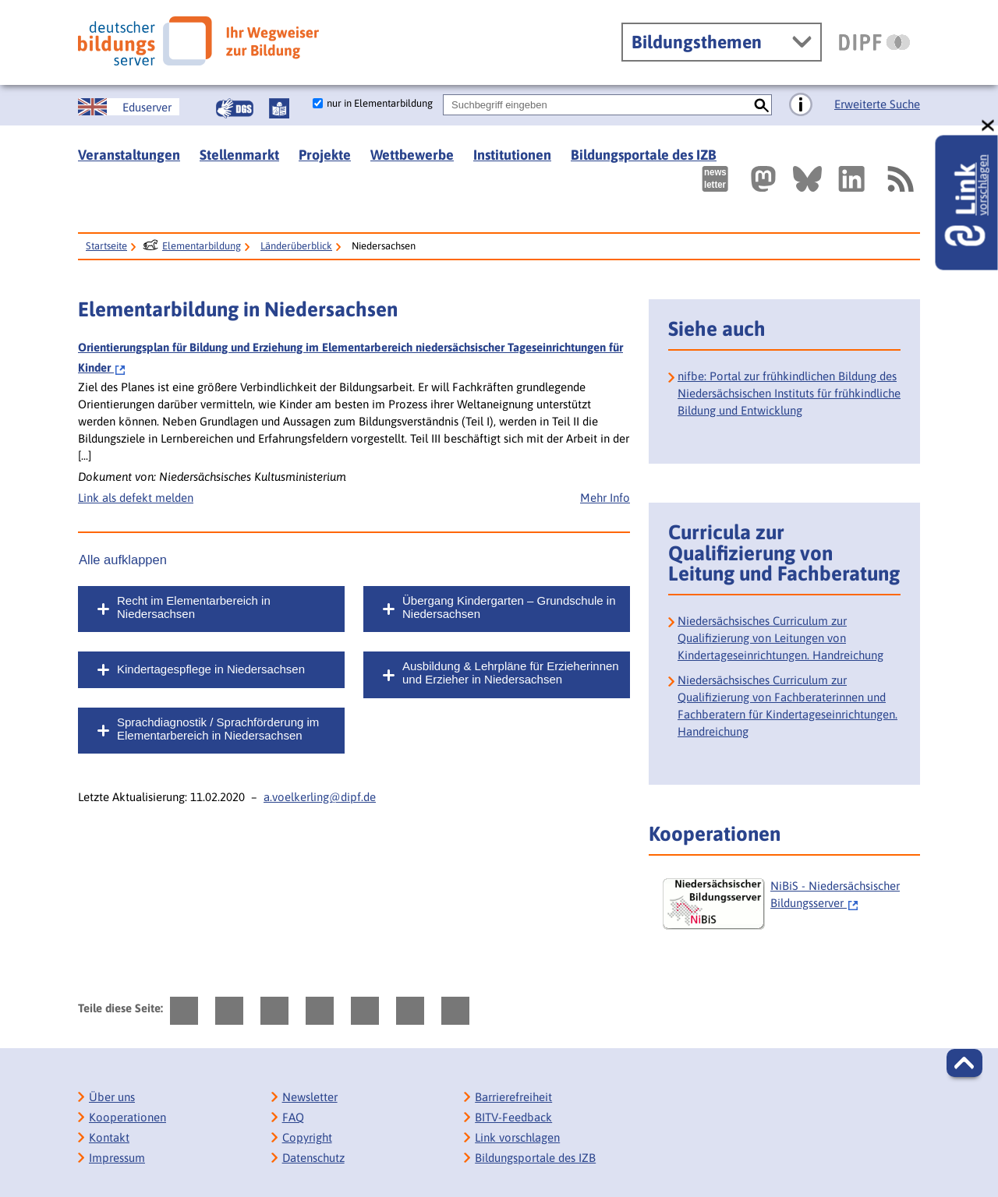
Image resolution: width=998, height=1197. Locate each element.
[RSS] (899, 178)
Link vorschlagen (517, 1137)
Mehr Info (605, 497)
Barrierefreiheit (513, 1096)
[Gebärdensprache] (234, 108)
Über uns (112, 1096)
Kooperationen (127, 1117)
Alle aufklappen (123, 560)
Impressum (117, 1157)
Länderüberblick (296, 246)
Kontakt (109, 1137)
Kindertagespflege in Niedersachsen (211, 669)
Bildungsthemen (697, 42)
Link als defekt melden (135, 497)
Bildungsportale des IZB (644, 155)
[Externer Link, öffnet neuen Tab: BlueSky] (807, 178)
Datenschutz (313, 1157)
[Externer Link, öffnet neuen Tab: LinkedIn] (851, 178)
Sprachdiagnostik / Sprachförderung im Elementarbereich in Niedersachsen (218, 728)
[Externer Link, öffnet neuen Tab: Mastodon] (763, 178)
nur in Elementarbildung (380, 103)
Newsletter (310, 1096)
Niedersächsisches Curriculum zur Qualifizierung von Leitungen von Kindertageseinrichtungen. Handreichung (780, 638)
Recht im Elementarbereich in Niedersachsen (194, 607)
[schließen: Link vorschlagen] (988, 126)
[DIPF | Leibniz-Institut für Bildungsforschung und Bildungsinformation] (874, 42)
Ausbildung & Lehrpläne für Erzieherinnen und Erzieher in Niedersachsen (510, 672)
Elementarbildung (201, 246)
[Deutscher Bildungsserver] (198, 40)
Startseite (106, 246)
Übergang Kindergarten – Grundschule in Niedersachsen (509, 607)
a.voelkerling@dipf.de (320, 796)
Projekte (325, 155)
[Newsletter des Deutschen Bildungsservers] (715, 178)
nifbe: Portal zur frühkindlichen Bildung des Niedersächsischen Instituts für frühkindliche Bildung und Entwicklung (789, 393)
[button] (964, 1063)
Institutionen (512, 155)
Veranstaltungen (129, 155)
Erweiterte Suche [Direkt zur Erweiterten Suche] (877, 104)
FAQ (293, 1117)
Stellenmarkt (239, 155)
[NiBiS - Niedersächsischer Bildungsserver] (789, 904)
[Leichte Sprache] (279, 108)
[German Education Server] (128, 106)
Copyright (307, 1137)
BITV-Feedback (513, 1117)
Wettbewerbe (412, 155)
